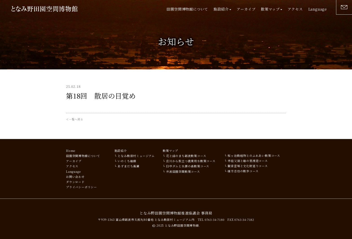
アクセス (295, 9)
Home (70, 150)
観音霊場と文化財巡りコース (248, 166)
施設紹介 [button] (222, 9)
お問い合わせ (75, 177)
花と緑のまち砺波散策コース (186, 156)
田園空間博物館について (187, 9)
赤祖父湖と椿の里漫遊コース (248, 161)
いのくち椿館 (127, 161)
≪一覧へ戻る (74, 119)
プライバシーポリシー (81, 187)
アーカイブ (246, 9)
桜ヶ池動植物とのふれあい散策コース (254, 155)
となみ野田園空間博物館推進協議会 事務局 (176, 213)
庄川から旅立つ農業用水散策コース (191, 161)
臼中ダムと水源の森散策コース (187, 166)
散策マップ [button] (271, 9)
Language (317, 9)
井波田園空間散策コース (183, 171)
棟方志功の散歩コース (243, 171)
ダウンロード (75, 182)
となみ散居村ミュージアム (136, 156)
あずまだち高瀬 (128, 166)
